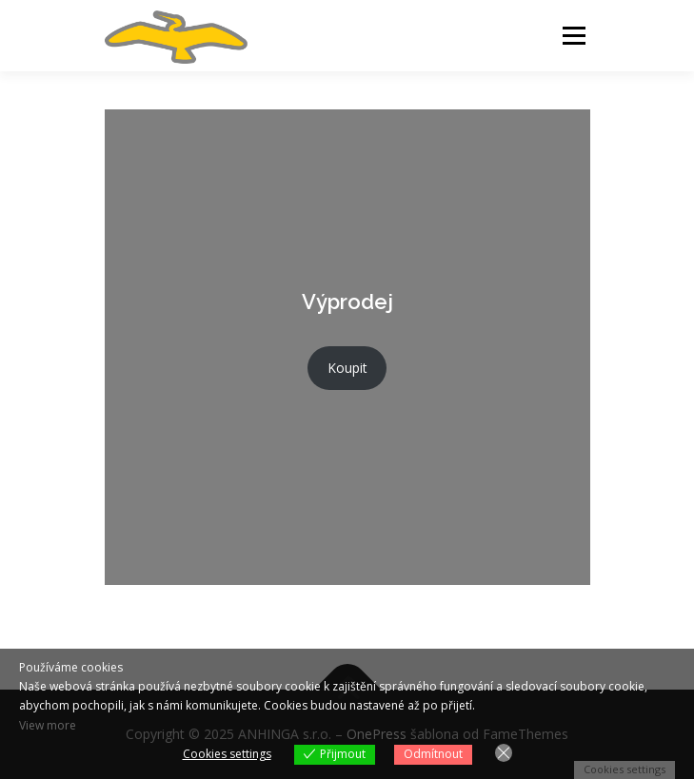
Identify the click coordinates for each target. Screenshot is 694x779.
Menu (572, 36)
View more (47, 725)
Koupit (347, 368)
